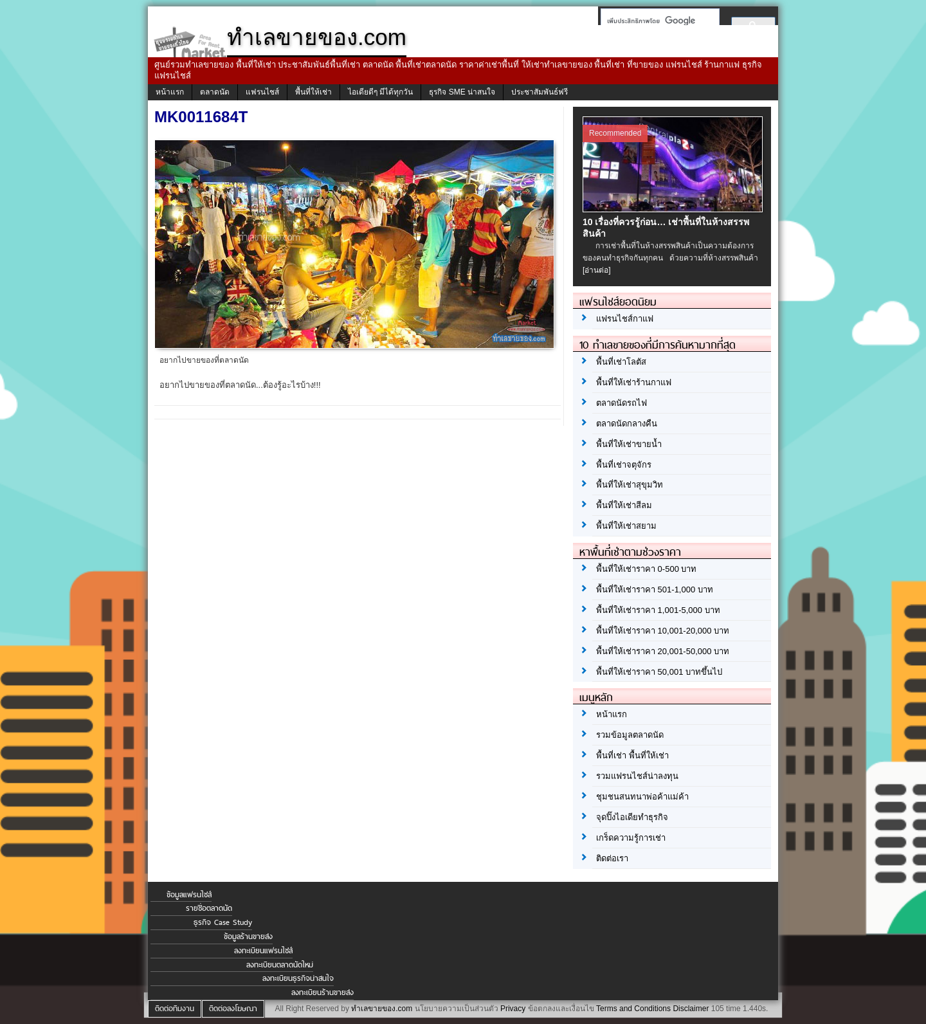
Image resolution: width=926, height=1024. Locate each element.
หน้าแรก (170, 91)
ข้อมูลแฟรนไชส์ (189, 894)
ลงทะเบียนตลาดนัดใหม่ (279, 964)
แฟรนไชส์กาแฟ (624, 319)
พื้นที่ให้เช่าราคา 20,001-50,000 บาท (662, 651)
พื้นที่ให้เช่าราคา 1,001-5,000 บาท (658, 610)
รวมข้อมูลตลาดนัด (630, 735)
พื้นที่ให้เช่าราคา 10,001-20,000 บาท (662, 630)
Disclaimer (691, 1008)
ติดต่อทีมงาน (174, 1008)
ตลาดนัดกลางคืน (626, 423)
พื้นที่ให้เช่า (313, 91)
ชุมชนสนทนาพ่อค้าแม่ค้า (642, 796)
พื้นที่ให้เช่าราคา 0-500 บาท (646, 569)
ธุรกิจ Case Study (223, 922)
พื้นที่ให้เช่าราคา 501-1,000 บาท (654, 589)
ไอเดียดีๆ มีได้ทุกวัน (380, 91)
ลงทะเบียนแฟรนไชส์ (263, 950)
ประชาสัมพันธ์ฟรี (539, 91)
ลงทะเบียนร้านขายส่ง (322, 992)
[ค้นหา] (656, 20)
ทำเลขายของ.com (381, 1008)
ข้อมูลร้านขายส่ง (248, 936)
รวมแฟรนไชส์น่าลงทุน (637, 776)
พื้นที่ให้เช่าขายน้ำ (629, 444)
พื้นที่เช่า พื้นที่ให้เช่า (632, 755)
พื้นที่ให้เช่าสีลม (624, 505)
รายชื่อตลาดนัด (209, 908)
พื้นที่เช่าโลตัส (621, 362)
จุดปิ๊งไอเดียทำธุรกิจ (632, 817)
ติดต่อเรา (612, 858)
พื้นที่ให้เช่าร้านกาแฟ (633, 382)
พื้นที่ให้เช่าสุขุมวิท (629, 484)
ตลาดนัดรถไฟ (621, 403)
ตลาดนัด (215, 91)
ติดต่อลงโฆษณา (233, 1008)
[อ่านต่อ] (597, 270)
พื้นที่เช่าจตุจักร (623, 465)
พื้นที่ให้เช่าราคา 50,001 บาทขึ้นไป (659, 672)
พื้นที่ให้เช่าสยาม (626, 526)
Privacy (512, 1008)
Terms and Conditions (633, 1008)
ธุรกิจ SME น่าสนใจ (462, 91)
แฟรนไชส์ (262, 91)
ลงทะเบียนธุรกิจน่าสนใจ (298, 978)
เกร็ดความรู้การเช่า (631, 838)
